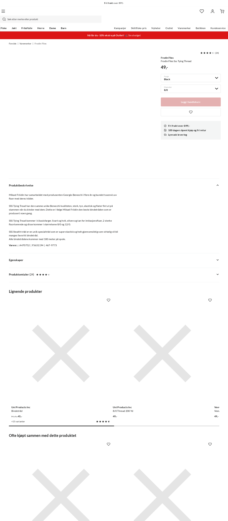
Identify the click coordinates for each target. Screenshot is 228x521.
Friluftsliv (35, 21)
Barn (72, 21)
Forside (12, 38)
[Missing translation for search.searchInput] (63, 13)
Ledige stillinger (105, 442)
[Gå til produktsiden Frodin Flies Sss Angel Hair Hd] (195, 367)
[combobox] (110, 13)
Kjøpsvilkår (202, 514)
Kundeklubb (103, 471)
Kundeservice (209, 21)
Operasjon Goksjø (106, 457)
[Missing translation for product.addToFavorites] (191, 106)
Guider (13, 442)
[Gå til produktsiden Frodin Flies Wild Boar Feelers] (32, 367)
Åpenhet (101, 466)
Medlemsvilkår (104, 476)
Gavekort (58, 442)
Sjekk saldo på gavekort (22, 452)
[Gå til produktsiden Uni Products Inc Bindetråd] (32, 272)
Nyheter (147, 21)
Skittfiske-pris (130, 21)
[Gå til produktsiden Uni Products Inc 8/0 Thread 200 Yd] (86, 272)
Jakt (22, 21)
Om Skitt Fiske (104, 437)
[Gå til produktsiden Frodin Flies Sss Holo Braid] (141, 367)
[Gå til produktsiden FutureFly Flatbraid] (195, 272)
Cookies (215, 514)
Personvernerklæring (181, 514)
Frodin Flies (41, 38)
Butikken (192, 21)
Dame (61, 21)
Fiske (12, 21)
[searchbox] (113, 13)
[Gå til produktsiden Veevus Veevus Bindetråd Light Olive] (141, 272)
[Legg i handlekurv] (191, 95)
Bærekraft (102, 462)
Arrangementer (104, 452)
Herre (49, 21)
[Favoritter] (189, 13)
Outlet (160, 21)
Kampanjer (111, 21)
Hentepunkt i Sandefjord (22, 447)
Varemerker (175, 21)
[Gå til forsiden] (23, 13)
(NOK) (15, 514)
